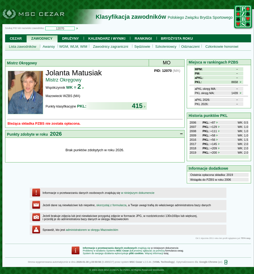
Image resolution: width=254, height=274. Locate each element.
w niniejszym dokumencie (138, 192)
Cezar (16, 38)
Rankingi (143, 38)
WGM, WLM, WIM (73, 47)
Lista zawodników (22, 47)
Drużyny (70, 38)
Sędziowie (142, 47)
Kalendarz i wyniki (106, 38)
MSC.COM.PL (111, 270)
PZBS (126, 270)
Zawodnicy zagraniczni (110, 47)
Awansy (49, 47)
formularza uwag (174, 250)
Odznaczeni (190, 47)
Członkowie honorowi (222, 47)
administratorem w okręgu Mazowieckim (92, 229)
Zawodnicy (42, 38)
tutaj (166, 253)
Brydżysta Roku (177, 38)
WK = (75, 87)
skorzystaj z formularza (111, 205)
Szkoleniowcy (166, 47)
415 (139, 105)
